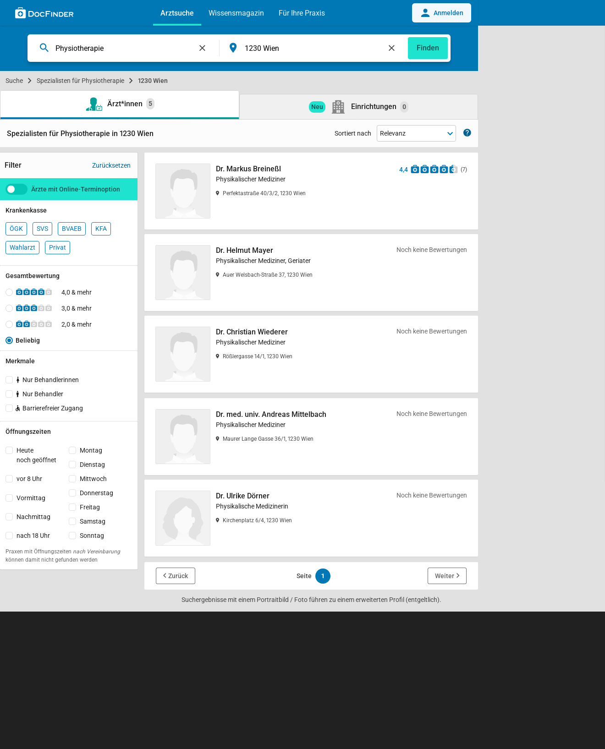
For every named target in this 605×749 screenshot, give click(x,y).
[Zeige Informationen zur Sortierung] (467, 133)
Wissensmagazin (236, 13)
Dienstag (92, 464)
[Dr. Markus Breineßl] (311, 191)
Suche (14, 81)
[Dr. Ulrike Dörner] (311, 518)
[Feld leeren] (202, 48)
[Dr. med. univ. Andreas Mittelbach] (311, 436)
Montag (91, 450)
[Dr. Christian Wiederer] (311, 354)
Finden (428, 48)
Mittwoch (93, 478)
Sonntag (92, 535)
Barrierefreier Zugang (48, 408)
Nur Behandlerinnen (47, 379)
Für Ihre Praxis (302, 13)
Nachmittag (33, 516)
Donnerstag (96, 493)
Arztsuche (177, 13)
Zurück (178, 576)
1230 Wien (153, 80)
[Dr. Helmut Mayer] (311, 272)
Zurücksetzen (111, 165)
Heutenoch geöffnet (36, 455)
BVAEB (72, 228)
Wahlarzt (22, 247)
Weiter (444, 576)
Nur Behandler (39, 394)
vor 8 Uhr (29, 478)
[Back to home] (44, 14)
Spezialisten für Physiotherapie (80, 80)
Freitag (90, 507)
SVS (42, 228)
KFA (101, 228)
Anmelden (441, 12)
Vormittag (30, 498)
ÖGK (16, 228)
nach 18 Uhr (33, 535)
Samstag (92, 521)
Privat (57, 247)
